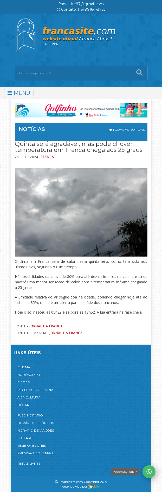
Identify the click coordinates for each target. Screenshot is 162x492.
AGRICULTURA (29, 397)
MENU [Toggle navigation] (19, 93)
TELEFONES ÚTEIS (31, 445)
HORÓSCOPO (28, 375)
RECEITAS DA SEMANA (35, 390)
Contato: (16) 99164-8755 (81, 9)
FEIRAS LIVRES (28, 463)
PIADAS (23, 382)
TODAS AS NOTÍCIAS (127, 130)
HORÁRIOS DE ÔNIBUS (35, 423)
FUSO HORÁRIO (30, 415)
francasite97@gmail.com (81, 4)
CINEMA (23, 367)
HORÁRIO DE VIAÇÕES (35, 430)
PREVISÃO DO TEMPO (35, 453)
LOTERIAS (25, 438)
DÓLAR (23, 405)
